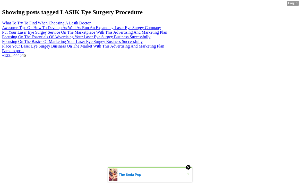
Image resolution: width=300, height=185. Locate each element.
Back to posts (13, 51)
